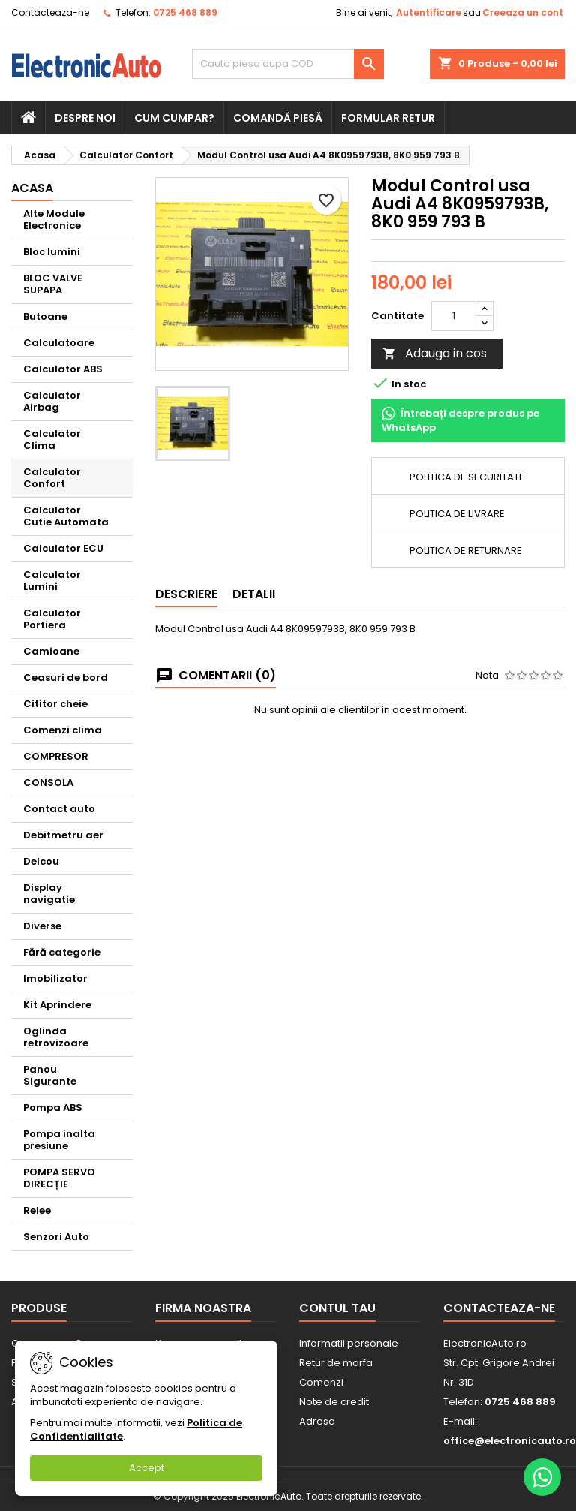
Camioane (51, 651)
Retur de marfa (336, 1363)
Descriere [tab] (186, 594)
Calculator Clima (52, 439)
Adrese (317, 1421)
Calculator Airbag (52, 401)
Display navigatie (49, 893)
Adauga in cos (434, 353)
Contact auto (59, 809)
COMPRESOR (55, 756)
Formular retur (388, 117)
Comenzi (321, 1382)
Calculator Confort (52, 478)
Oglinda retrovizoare (55, 1037)
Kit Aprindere (57, 1005)
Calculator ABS (63, 369)
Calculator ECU (63, 548)
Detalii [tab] (253, 594)
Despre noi (85, 117)
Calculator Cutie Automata (66, 516)
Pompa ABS (52, 1107)
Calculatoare (58, 343)
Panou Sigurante (49, 1075)
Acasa (32, 188)
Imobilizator (55, 978)
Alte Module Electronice (54, 219)
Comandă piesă (277, 117)
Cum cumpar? (174, 117)
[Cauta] (288, 64)
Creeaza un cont (522, 12)
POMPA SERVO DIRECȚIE (59, 1178)
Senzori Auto (56, 1237)
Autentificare (428, 12)
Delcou (41, 861)
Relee (37, 1210)
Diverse (42, 926)
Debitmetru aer (63, 835)
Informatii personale (348, 1343)
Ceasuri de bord (65, 677)
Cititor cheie (55, 704)
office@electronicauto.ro (509, 1441)
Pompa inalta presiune (59, 1140)
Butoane (45, 316)
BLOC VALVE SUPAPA (52, 284)
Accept (146, 1468)
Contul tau (337, 1308)
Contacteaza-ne (50, 12)
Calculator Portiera (52, 619)
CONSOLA (48, 782)
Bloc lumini (51, 252)
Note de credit (334, 1402)
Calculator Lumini (52, 580)
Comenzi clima (62, 730)
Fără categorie (61, 952)
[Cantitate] (453, 316)
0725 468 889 (185, 12)
